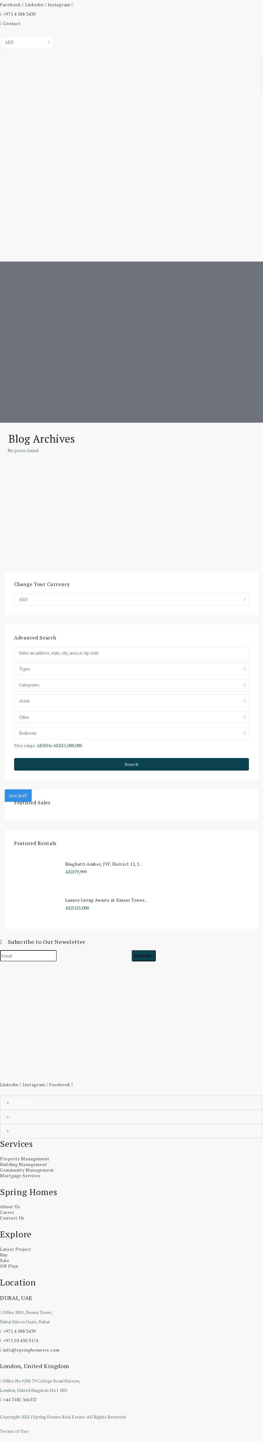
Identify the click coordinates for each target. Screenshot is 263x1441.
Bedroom (27, 733)
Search (131, 764)
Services (23, 1103)
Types (24, 669)
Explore (22, 1131)
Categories (29, 685)
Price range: (25, 745)
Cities (24, 717)
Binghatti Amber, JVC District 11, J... (104, 864)
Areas (24, 701)
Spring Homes (29, 1117)
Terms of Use (14, 1431)
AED (9, 42)
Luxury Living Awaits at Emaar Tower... (106, 900)
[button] (131, 1103)
